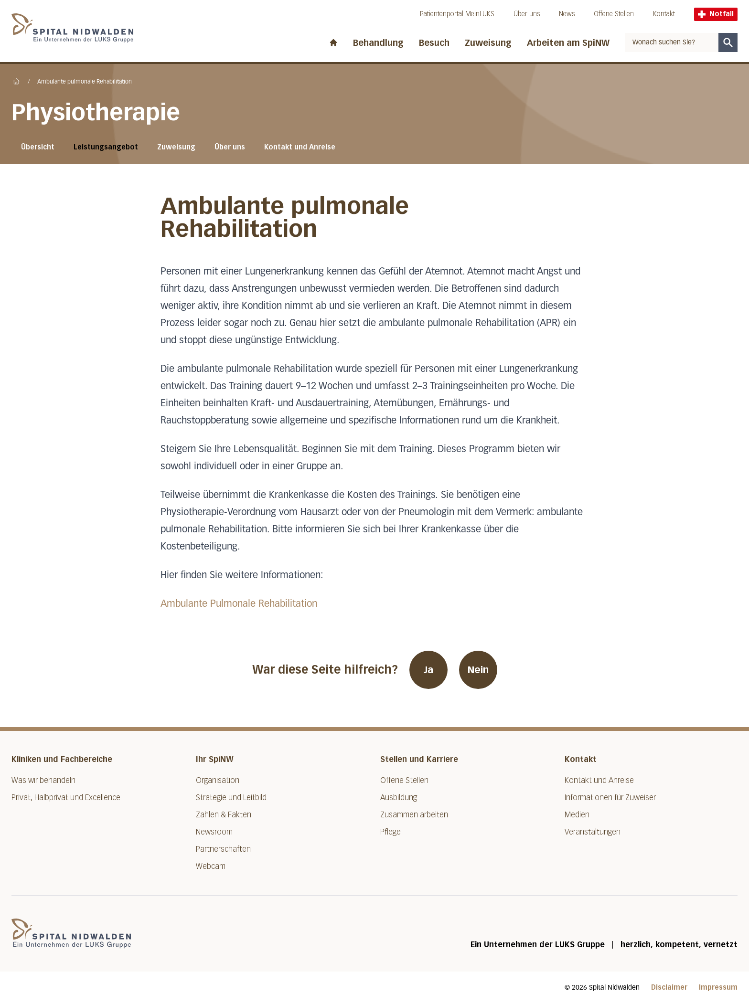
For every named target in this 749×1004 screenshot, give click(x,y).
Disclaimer (669, 987)
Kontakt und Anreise (299, 147)
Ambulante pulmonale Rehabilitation (84, 82)
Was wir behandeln (43, 780)
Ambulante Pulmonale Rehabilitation (238, 604)
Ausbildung (398, 797)
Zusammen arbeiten (414, 814)
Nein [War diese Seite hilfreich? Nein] (478, 670)
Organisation (217, 780)
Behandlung (378, 43)
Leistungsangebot (106, 147)
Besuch (434, 43)
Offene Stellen (614, 14)
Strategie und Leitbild (231, 797)
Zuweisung (488, 43)
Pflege (390, 831)
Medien (577, 814)
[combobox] (671, 42)
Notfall (716, 14)
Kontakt (664, 14)
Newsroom (214, 831)
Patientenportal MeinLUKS (457, 14)
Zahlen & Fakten (223, 814)
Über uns (527, 14)
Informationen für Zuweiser (610, 797)
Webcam (210, 866)
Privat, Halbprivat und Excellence (65, 797)
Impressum (718, 987)
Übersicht (37, 147)
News (567, 14)
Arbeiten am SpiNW (568, 43)
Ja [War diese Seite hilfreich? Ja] (428, 670)
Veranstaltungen (593, 831)
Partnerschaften (223, 849)
